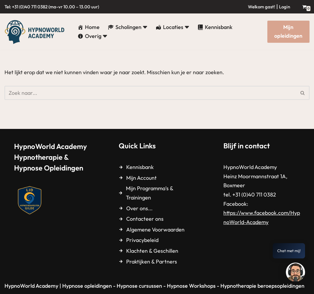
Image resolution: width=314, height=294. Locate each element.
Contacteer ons (145, 218)
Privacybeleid (142, 240)
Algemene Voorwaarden (155, 229)
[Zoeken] (150, 93)
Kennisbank (140, 167)
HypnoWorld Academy (31, 285)
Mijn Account (141, 177)
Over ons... (139, 208)
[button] (145, 27)
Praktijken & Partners (151, 261)
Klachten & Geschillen (152, 250)
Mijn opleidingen (288, 31)
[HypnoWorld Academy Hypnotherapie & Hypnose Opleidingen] (35, 32)
